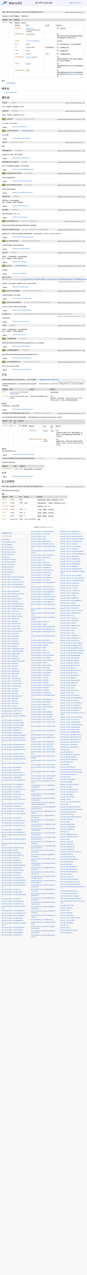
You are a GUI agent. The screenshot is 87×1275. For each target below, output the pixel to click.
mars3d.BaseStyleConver (69, 759)
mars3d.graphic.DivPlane (11, 858)
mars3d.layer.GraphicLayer (11, 629)
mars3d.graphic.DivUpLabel (11, 860)
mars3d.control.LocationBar (70, 561)
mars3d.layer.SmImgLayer (11, 671)
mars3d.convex (65, 799)
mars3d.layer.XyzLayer (10, 706)
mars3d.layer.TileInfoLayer (12, 683)
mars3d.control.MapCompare (70, 564)
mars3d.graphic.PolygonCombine (42, 592)
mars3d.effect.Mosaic (68, 623)
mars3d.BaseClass (66, 752)
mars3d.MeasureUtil (9, 562)
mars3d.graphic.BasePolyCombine (13, 744)
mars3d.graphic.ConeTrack (11, 797)
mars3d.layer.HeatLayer (10, 639)
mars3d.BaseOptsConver (68, 757)
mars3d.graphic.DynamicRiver (12, 868)
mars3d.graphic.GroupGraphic (12, 918)
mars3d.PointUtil (8, 567)
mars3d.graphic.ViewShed (40, 690)
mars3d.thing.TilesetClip (69, 710)
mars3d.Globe (65, 822)
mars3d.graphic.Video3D (39, 683)
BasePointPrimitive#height (19, 217)
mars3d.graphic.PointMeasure (41, 577)
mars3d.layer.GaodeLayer (11, 619)
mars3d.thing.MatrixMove (69, 660)
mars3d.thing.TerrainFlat (69, 700)
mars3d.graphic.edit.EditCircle (43, 719)
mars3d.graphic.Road (38, 648)
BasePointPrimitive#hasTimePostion (22, 192)
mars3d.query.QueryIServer (70, 742)
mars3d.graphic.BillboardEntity (13, 756)
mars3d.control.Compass (69, 544)
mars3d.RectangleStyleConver (71, 898)
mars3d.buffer (65, 777)
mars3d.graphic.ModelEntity (41, 541)
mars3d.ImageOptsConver (69, 834)
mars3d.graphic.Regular (39, 645)
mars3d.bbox (64, 764)
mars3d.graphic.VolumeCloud (41, 692)
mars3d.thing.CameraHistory (70, 638)
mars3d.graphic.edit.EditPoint (42, 744)
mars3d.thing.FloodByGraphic (71, 645)
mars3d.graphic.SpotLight (40, 668)
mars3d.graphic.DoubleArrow (12, 863)
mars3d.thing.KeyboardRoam (70, 655)
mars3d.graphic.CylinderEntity (13, 823)
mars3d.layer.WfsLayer (10, 693)
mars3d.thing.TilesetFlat (69, 719)
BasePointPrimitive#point (19, 273)
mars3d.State (65, 910)
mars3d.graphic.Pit (38, 560)
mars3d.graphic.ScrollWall (41, 658)
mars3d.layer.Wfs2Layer (10, 691)
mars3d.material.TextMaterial (42, 920)
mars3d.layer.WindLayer (10, 698)
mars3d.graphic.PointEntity (41, 572)
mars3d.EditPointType (68, 812)
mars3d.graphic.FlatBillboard (13, 901)
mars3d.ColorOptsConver (69, 792)
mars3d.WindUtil (66, 933)
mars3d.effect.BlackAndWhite (71, 600)
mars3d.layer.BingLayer (10, 601)
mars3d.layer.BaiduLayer (11, 591)
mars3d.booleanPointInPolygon (71, 772)
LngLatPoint (29, 28)
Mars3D (47, 527)
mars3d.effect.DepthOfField (70, 613)
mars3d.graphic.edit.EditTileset (43, 765)
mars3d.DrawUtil (7, 547)
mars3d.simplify (66, 908)
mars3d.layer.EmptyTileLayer (12, 616)
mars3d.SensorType (67, 905)
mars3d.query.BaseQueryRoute (71, 734)
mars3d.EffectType (67, 814)
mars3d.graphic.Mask (38, 539)
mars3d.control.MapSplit (69, 566)
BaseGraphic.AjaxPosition (47, 279)
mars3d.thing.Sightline (69, 683)
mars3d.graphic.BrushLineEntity (13, 775)
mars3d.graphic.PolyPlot (40, 621)
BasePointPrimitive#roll (19, 334)
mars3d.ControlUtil (9, 542)
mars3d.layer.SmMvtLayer (11, 673)
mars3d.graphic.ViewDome (40, 688)
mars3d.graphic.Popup (39, 624)
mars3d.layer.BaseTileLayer (12, 599)
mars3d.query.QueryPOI (68, 744)
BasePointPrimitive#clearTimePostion (22, 476)
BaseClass (29, 57)
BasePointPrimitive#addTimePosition (22, 409)
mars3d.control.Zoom (67, 595)
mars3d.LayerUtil (8, 554)
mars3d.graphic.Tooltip (39, 678)
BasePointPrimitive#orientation (21, 248)
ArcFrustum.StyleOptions (33, 41)
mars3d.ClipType (66, 787)
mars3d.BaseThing (66, 762)
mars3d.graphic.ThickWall (40, 675)
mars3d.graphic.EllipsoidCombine (14, 880)
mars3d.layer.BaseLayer (10, 596)
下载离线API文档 (6, 533)
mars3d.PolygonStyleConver (70, 882)
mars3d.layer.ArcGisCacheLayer (13, 577)
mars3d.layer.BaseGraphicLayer (13, 594)
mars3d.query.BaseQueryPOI (70, 732)
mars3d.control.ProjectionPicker (72, 578)
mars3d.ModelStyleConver (69, 859)
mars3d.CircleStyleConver (69, 784)
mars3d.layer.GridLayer (10, 634)
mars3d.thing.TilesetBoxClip (71, 708)
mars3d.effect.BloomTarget (70, 605)
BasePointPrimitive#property (20, 321)
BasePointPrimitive (11, 92)
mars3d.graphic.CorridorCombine (13, 808)
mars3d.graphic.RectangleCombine (43, 626)
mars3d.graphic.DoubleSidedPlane (14, 865)
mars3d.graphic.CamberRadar (12, 777)
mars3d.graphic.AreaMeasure (12, 713)
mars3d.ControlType (67, 797)
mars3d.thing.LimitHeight (69, 658)
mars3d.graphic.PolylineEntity (42, 602)
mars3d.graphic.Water (39, 709)
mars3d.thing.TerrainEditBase (71, 698)
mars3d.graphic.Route (39, 650)
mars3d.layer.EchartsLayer (11, 614)
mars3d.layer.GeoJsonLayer (11, 624)
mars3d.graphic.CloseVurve (11, 792)
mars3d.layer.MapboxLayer (11, 653)
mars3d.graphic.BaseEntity (11, 730)
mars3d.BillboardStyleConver (71, 769)
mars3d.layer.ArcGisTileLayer (13, 582)
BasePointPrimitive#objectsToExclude (22, 237)
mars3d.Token (65, 928)
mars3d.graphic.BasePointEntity (13, 738)
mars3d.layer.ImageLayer (11, 643)
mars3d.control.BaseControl (70, 534)
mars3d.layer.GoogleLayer (11, 626)
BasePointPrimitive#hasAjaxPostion (22, 181)
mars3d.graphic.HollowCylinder (13, 927)
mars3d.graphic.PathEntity (41, 557)
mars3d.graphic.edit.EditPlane (42, 742)
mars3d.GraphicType (67, 824)
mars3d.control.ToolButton (70, 590)
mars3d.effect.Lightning (69, 620)
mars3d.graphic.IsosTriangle (12, 930)
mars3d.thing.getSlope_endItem (71, 653)
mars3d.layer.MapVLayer (10, 656)
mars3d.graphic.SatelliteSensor (43, 655)
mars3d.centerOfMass (67, 779)
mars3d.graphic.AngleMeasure (12, 708)
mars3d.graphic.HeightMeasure (13, 920)
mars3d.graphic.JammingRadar (12, 932)
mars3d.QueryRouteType (68, 893)
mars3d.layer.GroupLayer (11, 636)
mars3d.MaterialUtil (9, 559)
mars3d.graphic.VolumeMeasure (42, 699)
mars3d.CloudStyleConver (69, 789)
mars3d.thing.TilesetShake (70, 727)
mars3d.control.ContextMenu (70, 546)
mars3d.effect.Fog (67, 615)
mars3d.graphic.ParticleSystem (42, 555)
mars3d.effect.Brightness (69, 608)
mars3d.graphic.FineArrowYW (12, 892)
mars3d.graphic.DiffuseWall (12, 830)
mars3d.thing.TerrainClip (69, 695)
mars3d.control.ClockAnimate (71, 541)
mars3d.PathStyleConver (69, 869)
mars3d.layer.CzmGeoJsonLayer (13, 609)
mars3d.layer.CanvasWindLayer (13, 606)
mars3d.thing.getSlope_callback (72, 650)
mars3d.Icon (64, 832)
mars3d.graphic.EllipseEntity (13, 878)
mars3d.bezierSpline (67, 767)
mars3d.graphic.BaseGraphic (12, 733)
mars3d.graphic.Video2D (39, 680)
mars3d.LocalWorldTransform (70, 852)
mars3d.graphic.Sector (39, 663)
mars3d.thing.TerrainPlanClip (71, 703)
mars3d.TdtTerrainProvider (70, 918)
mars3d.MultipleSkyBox (68, 867)
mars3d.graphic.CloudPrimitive (13, 794)
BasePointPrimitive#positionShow (22, 298)
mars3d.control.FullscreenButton (72, 554)
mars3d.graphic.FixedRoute (11, 899)
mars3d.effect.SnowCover (69, 635)
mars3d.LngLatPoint (67, 849)
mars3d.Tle (64, 925)
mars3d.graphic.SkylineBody (41, 665)
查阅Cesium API (75, 3)
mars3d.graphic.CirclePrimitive (13, 789)
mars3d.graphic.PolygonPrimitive (43, 597)
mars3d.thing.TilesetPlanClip (71, 724)
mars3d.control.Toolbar (69, 588)
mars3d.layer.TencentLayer (11, 678)
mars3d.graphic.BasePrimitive (13, 754)
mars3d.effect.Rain (67, 630)
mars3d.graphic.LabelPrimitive (42, 531)
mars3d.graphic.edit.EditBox (41, 717)
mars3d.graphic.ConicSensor (12, 806)
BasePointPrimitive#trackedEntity (21, 369)
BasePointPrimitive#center (19, 126)
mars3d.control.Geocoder (69, 556)
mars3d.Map (5, 539)
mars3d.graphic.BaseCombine (12, 728)
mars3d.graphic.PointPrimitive (42, 587)
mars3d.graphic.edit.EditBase (42, 714)
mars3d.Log (5, 557)
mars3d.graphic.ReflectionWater (43, 643)
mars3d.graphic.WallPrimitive (42, 707)
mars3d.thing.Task (67, 693)
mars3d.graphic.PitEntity (40, 562)
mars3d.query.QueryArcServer (71, 737)
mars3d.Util (6, 574)
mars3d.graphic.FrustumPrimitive (14, 913)
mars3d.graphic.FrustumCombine (13, 911)
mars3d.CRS (64, 804)
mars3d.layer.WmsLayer (10, 701)
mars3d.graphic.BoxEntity (11, 770)
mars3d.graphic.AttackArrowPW (13, 723)
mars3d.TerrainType (67, 920)
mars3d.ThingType (66, 923)
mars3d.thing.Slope (67, 688)
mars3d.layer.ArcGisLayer (11, 579)
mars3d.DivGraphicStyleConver (71, 809)
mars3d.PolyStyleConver (69, 891)
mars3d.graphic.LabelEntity (12, 935)
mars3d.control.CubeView (69, 549)
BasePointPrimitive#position (20, 287)
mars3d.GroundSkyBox (67, 827)
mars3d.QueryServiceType (69, 896)
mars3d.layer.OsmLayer (10, 663)
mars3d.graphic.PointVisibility (43, 589)
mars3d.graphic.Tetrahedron (41, 673)
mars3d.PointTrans (8, 564)
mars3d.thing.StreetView (69, 690)
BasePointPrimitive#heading (20, 206)
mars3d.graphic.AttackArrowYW (13, 725)
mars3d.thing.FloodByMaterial (71, 648)
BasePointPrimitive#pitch (19, 262)
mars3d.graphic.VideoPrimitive (42, 685)
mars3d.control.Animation (69, 531)
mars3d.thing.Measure (68, 668)
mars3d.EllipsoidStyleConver (71, 817)
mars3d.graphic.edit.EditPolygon (43, 749)
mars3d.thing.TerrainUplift (70, 705)
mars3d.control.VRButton (69, 593)
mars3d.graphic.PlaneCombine (41, 565)
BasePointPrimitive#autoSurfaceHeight (23, 454)
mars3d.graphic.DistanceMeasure (13, 832)
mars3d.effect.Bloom (67, 603)
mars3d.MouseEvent (67, 862)
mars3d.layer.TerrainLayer (11, 681)
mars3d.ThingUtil (8, 572)
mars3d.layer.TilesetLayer (11, 686)
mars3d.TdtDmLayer (67, 915)
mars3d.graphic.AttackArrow (12, 720)
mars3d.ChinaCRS (66, 782)
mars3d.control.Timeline (69, 585)
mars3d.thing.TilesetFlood (70, 722)
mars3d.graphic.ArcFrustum (11, 711)
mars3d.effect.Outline (68, 628)
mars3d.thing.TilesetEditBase (71, 717)
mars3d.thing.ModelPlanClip (70, 670)
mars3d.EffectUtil (8, 549)
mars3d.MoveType (66, 864)
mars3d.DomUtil (7, 544)
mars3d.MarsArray (66, 854)
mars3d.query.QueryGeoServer (71, 739)
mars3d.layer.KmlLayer (10, 646)
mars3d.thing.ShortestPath (70, 680)
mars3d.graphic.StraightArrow (42, 670)
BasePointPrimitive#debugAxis (21, 158)
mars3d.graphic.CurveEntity (12, 818)
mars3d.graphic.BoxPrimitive (12, 772)
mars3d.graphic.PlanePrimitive (42, 570)
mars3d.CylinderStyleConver (70, 807)
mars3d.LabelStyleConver (69, 837)
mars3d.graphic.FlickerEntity (13, 904)
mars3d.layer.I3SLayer (10, 641)
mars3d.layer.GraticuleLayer (12, 631)
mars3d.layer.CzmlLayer (10, 611)
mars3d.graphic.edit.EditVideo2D (43, 776)
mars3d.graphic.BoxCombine (11, 767)
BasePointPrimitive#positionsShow (22, 310)
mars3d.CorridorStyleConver (70, 802)
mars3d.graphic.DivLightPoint (13, 855)
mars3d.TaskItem (66, 913)
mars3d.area (64, 749)
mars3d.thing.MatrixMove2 (69, 663)
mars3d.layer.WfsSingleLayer (12, 696)
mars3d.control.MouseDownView (71, 569)
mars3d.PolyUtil (7, 569)
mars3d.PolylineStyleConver (70, 884)
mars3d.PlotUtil (66, 874)
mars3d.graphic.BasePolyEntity (13, 747)
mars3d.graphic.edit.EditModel (42, 735)
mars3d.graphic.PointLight (41, 575)
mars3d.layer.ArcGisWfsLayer (12, 584)
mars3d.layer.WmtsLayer (10, 703)
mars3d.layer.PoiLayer (10, 666)
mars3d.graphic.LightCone (40, 534)
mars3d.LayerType (66, 842)
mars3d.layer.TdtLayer (10, 676)
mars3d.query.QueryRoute (69, 747)
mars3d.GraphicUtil (9, 552)
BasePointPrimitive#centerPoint (21, 138)
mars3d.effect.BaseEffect (69, 598)
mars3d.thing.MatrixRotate (70, 665)
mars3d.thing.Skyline (68, 685)
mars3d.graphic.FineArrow (11, 889)
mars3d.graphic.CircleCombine (13, 784)
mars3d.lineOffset (67, 844)
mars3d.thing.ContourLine (69, 640)
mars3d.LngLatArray (67, 847)
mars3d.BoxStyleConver (68, 774)
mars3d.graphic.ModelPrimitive (42, 544)
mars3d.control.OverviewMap (70, 576)
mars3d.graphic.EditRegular (12, 873)
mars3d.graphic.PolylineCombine (43, 599)
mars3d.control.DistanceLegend (71, 551)
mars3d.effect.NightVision (70, 625)
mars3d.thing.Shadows (68, 678)
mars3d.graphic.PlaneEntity (41, 567)
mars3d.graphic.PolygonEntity (42, 594)
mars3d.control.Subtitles (69, 583)
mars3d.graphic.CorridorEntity (13, 811)
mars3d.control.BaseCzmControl (71, 536)
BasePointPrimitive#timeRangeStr (21, 358)
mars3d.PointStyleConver (69, 879)
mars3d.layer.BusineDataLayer (13, 604)
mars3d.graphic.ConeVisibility (13, 804)
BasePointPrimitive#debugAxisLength (22, 169)
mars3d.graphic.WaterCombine (41, 712)
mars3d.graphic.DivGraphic (11, 853)
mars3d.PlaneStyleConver (69, 872)
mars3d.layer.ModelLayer (11, 658)
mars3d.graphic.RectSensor (41, 640)
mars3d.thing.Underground (69, 729)
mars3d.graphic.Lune (38, 536)
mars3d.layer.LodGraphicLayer (13, 651)
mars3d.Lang (64, 839)
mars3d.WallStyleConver (69, 930)
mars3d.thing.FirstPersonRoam (71, 643)
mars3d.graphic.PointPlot (40, 580)
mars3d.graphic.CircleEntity (12, 787)
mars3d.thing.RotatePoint (69, 675)
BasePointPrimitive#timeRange (21, 346)
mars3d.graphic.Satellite (40, 653)
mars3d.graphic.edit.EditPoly (42, 747)
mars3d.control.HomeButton (70, 559)
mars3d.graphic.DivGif (10, 850)
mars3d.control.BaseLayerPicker (72, 539)
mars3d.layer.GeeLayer (10, 621)
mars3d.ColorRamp (66, 794)
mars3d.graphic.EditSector (11, 875)
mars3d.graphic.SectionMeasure (42, 660)
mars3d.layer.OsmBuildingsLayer (13, 661)
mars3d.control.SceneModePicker (72, 581)
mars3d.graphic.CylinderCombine (13, 820)
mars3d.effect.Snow (67, 633)
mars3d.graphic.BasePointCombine (14, 735)
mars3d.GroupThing (67, 829)
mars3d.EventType (66, 819)
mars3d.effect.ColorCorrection (71, 610)
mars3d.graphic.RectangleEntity (43, 629)
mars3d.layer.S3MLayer (10, 668)
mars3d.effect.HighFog (68, 618)
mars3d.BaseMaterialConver (70, 754)
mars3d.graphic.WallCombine (41, 702)
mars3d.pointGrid (66, 877)
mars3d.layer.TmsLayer (10, 688)
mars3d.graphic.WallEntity (41, 704)
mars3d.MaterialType (67, 857)
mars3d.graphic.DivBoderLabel (13, 848)
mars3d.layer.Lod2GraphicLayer (13, 648)
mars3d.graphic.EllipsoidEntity (13, 883)
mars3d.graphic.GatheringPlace (13, 915)
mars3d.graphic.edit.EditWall (42, 778)
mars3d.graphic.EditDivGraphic (13, 870)
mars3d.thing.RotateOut (69, 673)
